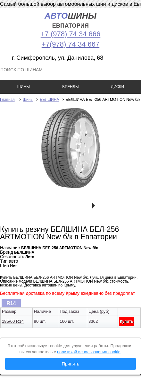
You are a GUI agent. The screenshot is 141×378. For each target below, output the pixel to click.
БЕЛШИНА (49, 99)
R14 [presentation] (11, 303)
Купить (126, 321)
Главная (7, 99)
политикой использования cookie (88, 351)
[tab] (11, 303)
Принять (70, 363)
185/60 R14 (13, 321)
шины (70, 20)
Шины (28, 99)
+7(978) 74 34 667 (70, 44)
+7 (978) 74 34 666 (71, 34)
